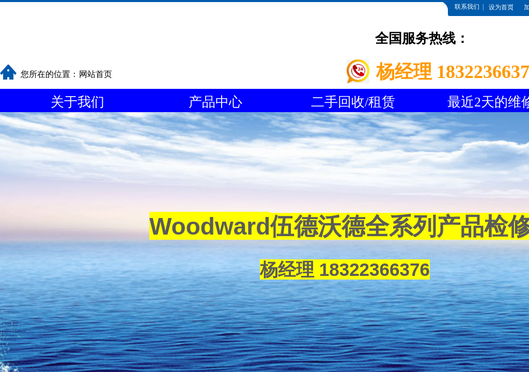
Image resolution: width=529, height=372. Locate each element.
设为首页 (501, 7)
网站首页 (95, 74)
